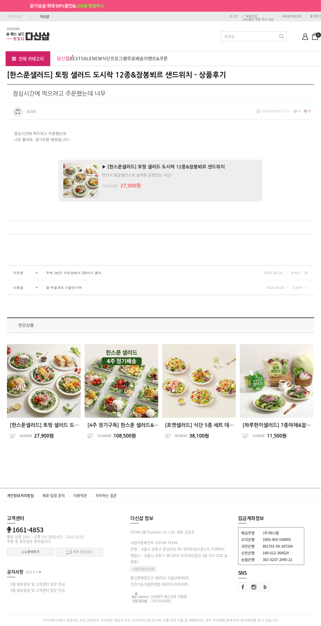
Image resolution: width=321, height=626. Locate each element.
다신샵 (44, 16)
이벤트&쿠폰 (156, 58)
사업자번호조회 (143, 569)
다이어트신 (15, 16)
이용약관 (80, 495)
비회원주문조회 (291, 16)
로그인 (233, 16)
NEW (97, 58)
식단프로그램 (114, 58)
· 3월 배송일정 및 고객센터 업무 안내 (36, 590)
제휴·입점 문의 (53, 495)
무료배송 (135, 58)
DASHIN (13, 28)
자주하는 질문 (106, 495)
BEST (75, 58)
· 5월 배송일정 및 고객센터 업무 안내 (36, 584)
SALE (86, 58)
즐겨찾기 (315, 16)
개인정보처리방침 (20, 495)
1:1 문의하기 (30, 551)
